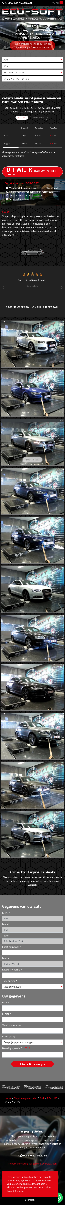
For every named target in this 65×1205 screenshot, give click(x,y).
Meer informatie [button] (15, 1191)
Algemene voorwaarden (43, 1165)
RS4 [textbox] (5, 66)
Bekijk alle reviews (45, 307)
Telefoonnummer (11, 1025)
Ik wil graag (8, 1036)
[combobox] (32, 59)
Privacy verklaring (18, 1165)
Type (5, 935)
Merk (5, 913)
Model (5, 924)
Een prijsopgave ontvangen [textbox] (18, 1042)
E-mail (5, 1014)
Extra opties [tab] (38, 117)
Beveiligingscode (11, 1048)
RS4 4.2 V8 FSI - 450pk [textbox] (16, 79)
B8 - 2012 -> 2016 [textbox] (13, 72)
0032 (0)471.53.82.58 (17, 3)
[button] (5, 44)
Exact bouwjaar (10, 947)
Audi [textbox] (5, 59)
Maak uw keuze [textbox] (12, 987)
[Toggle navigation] (61, 3)
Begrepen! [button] (30, 1200)
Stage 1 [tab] (21, 117)
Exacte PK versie (11, 969)
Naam (5, 1002)
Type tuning (8, 981)
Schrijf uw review (17, 307)
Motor (5, 958)
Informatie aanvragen (32, 1064)
